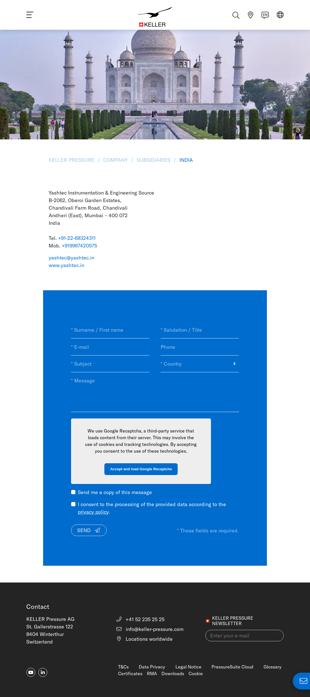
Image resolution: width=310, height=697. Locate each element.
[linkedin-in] (42, 672)
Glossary (272, 667)
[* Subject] (110, 363)
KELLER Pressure (72, 160)
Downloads (172, 673)
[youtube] (30, 672)
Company (115, 160)
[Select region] (280, 17)
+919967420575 (79, 245)
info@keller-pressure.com (150, 629)
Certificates (130, 673)
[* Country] (200, 363)
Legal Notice (188, 667)
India (185, 160)
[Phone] (200, 346)
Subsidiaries (153, 160)
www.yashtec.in (66, 265)
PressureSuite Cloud (232, 667)
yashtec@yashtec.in (71, 257)
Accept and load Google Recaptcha (141, 469)
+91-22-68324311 (77, 238)
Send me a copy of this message (115, 492)
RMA (152, 673)
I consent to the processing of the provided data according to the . (152, 508)
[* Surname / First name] (110, 330)
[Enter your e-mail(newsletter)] (244, 635)
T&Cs (123, 667)
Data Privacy (152, 667)
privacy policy (93, 512)
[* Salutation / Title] (200, 330)
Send (89, 530)
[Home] (155, 17)
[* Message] (155, 392)
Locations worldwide (144, 639)
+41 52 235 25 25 (140, 619)
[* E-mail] (110, 346)
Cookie (196, 673)
